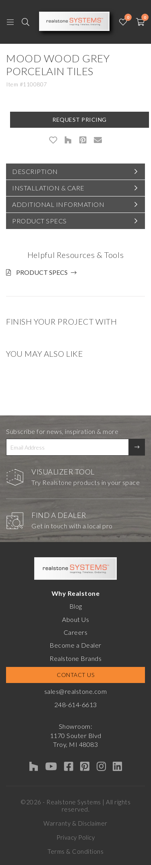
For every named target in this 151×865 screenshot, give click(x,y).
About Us (75, 619)
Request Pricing (79, 119)
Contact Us (75, 674)
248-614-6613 (75, 704)
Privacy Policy (75, 837)
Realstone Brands (75, 658)
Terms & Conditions (75, 851)
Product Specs (39, 221)
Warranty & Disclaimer (75, 823)
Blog (75, 606)
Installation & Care (48, 188)
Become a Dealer (75, 645)
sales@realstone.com (75, 691)
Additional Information (58, 204)
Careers (76, 632)
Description (35, 171)
